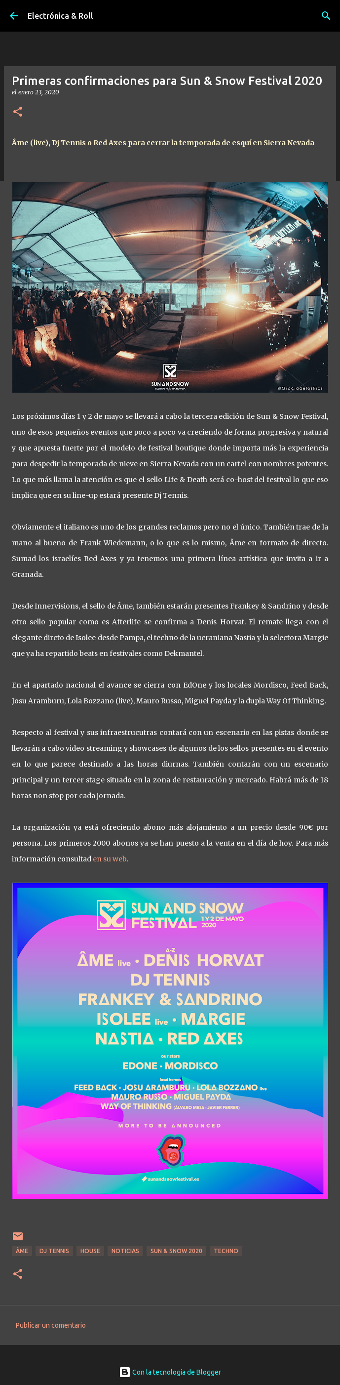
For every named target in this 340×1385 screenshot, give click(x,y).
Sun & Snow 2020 (176, 1251)
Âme (22, 1251)
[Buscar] (326, 16)
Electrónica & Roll (60, 15)
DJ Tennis (54, 1251)
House (90, 1251)
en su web (110, 859)
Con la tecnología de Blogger (170, 1372)
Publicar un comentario (51, 1325)
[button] (18, 112)
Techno (226, 1251)
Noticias (125, 1251)
